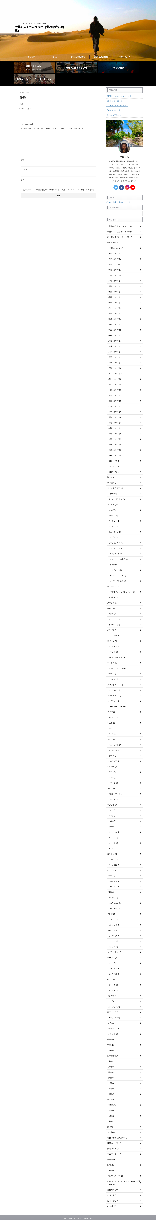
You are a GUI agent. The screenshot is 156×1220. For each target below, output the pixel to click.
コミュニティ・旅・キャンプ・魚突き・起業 (78, 1209)
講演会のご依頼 (101, 57)
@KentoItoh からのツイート (118, 192)
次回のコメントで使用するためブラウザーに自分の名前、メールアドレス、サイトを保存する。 (59, 180)
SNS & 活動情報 (78, 57)
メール (24, 160)
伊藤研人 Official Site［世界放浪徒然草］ (78, 1212)
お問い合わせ (124, 57)
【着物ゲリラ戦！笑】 (114, 91)
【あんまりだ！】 (113, 101)
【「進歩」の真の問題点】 (116, 96)
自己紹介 (32, 57)
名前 (23, 150)
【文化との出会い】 (113, 105)
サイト (23, 170)
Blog (55, 57)
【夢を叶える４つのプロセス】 (118, 86)
